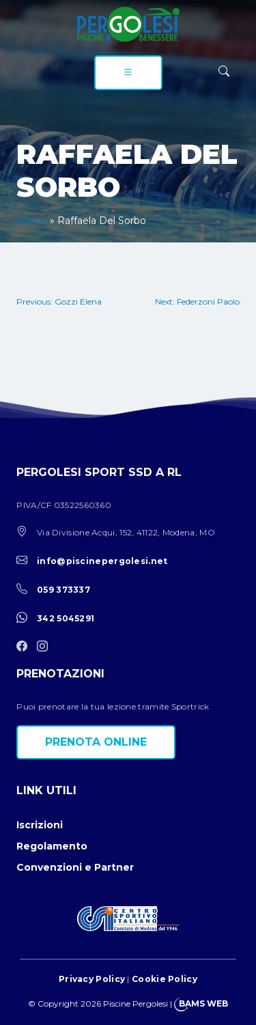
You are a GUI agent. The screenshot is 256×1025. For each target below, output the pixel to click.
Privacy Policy (92, 979)
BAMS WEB (203, 1003)
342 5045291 (65, 618)
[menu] (128, 72)
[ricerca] (224, 71)
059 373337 (63, 590)
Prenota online (96, 741)
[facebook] (25, 647)
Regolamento (51, 846)
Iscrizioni (39, 825)
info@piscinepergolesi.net (102, 561)
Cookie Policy (164, 979)
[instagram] (46, 647)
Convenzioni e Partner (75, 867)
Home (31, 220)
